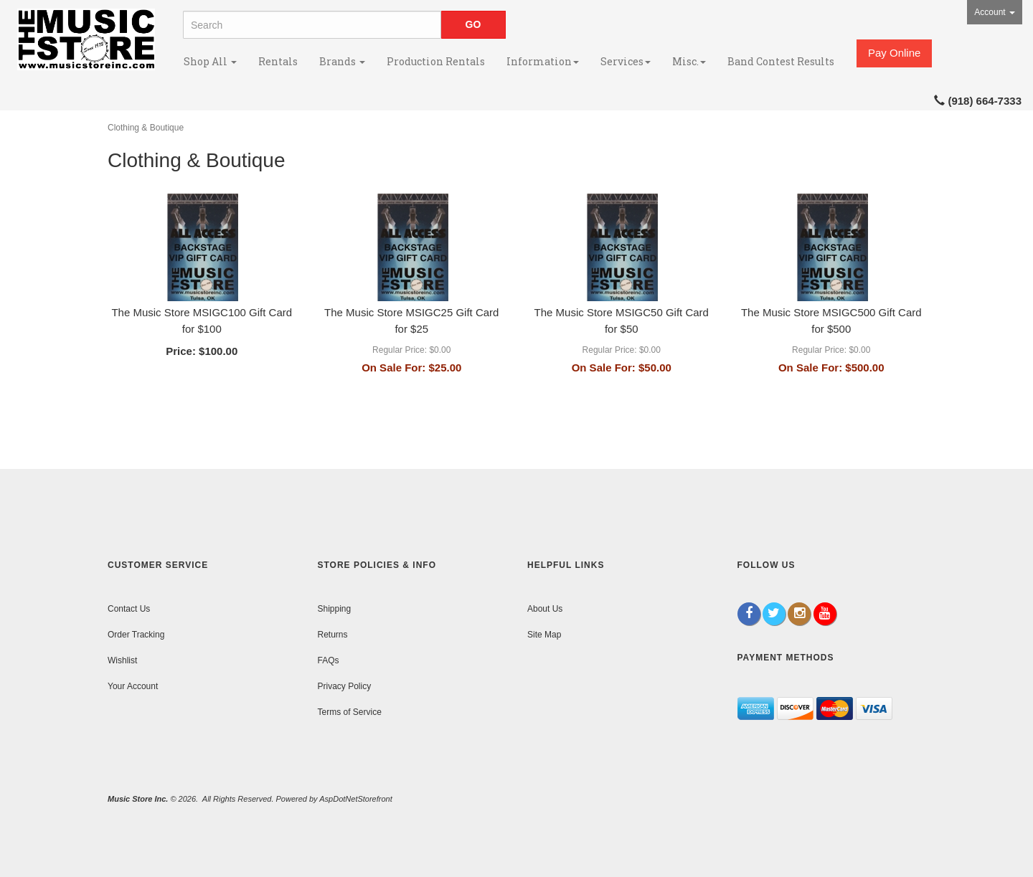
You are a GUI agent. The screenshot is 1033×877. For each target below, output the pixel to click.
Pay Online (894, 53)
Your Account (133, 686)
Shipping (335, 609)
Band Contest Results (780, 61)
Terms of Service (350, 712)
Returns (333, 635)
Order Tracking (136, 635)
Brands (342, 61)
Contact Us (129, 609)
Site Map (544, 635)
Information (542, 61)
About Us (544, 609)
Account (994, 12)
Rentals (278, 61)
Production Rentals (436, 61)
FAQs (328, 660)
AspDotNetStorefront (355, 799)
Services (625, 61)
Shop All (210, 61)
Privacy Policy (345, 686)
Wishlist (122, 660)
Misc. (689, 61)
